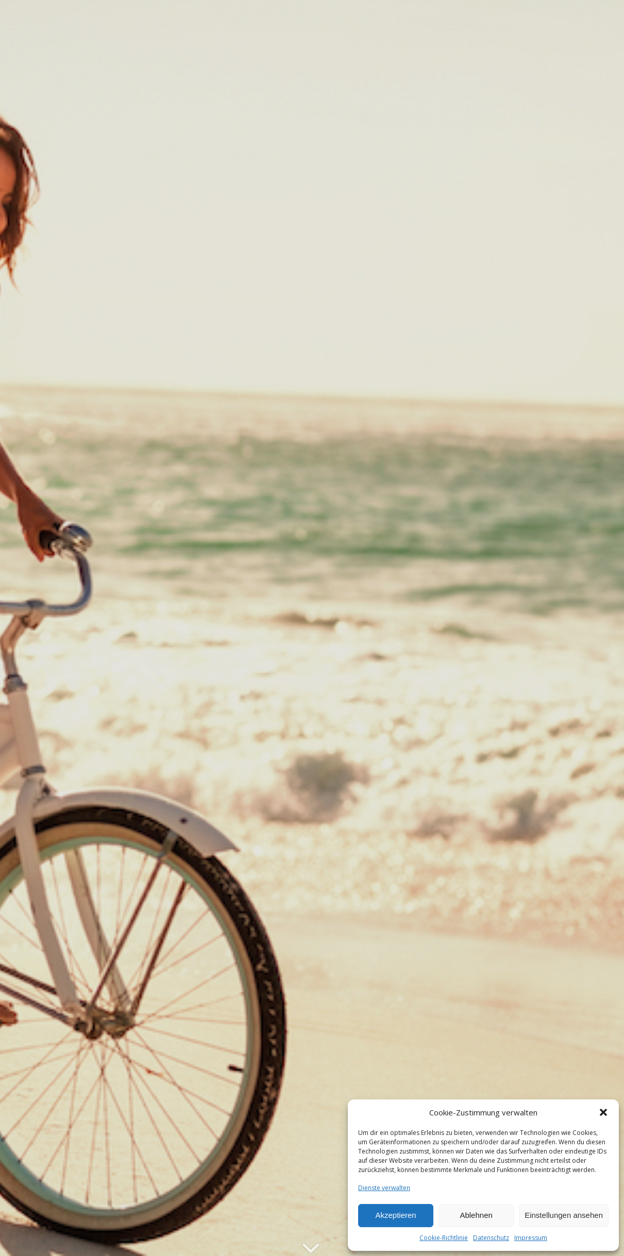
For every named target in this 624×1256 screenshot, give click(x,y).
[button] (603, 1112)
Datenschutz (491, 1237)
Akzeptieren (395, 1215)
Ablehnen (476, 1215)
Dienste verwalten (384, 1187)
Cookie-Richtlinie (443, 1237)
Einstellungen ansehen (564, 1215)
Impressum (530, 1237)
